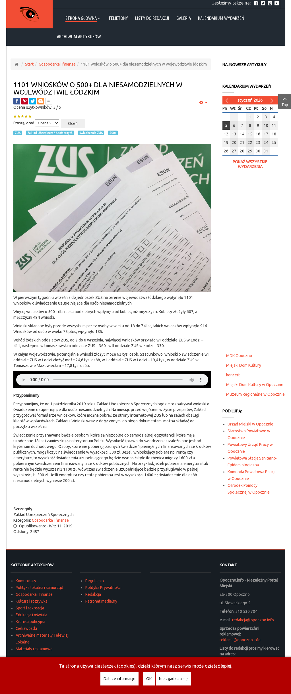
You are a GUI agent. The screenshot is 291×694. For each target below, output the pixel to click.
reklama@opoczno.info (240, 640)
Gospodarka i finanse (57, 64)
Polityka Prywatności (103, 587)
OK (149, 678)
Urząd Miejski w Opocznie (250, 424)
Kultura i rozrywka (32, 601)
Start (29, 64)
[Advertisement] (112, 494)
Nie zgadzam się (173, 678)
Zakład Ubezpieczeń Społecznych (50, 133)
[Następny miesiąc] (273, 100)
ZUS (17, 133)
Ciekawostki (26, 628)
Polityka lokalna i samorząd (39, 587)
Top (284, 101)
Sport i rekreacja (30, 608)
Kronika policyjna (30, 621)
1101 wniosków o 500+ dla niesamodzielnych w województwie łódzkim (97, 88)
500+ (113, 133)
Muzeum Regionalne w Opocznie (255, 394)
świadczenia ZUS (91, 133)
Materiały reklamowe (34, 649)
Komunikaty (26, 580)
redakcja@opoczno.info (253, 620)
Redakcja (93, 594)
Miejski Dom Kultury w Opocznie (254, 384)
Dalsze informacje (119, 678)
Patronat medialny (101, 601)
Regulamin (94, 580)
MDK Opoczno (239, 355)
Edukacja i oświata (31, 615)
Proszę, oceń (23, 123)
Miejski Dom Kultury (243, 365)
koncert (233, 375)
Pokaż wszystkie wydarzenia (250, 164)
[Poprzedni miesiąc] (227, 100)
